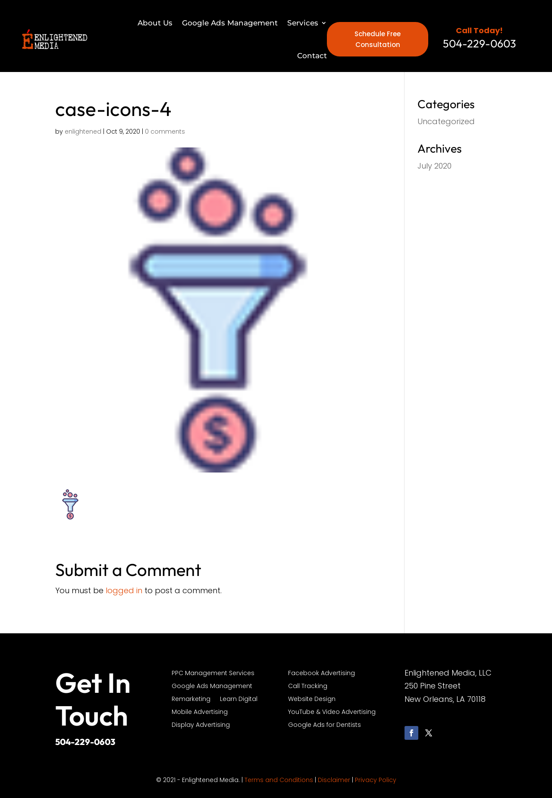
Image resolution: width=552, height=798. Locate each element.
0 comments (165, 131)
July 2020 (434, 165)
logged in (124, 590)
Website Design (312, 699)
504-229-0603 (85, 741)
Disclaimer (334, 780)
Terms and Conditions (279, 780)
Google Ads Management (230, 23)
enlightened (83, 131)
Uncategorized (446, 121)
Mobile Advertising (200, 712)
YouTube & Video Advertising (332, 712)
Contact (312, 55)
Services (302, 23)
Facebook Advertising (321, 673)
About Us (155, 23)
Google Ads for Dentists (324, 725)
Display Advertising (201, 725)
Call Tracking (307, 686)
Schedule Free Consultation (377, 39)
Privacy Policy (375, 780)
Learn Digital (238, 699)
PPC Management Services (213, 673)
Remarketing (191, 699)
